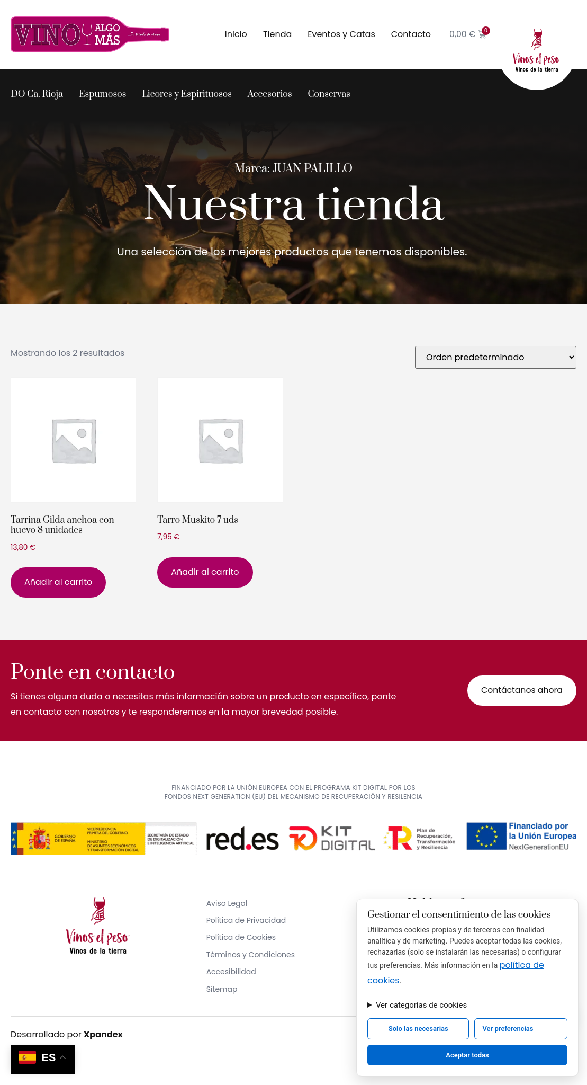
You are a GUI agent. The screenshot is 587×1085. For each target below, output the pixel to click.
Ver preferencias (507, 1029)
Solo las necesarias (418, 1029)
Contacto (410, 34)
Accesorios (270, 95)
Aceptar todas (467, 1055)
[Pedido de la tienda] (495, 357)
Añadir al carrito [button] (58, 582)
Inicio (235, 34)
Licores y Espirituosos (187, 95)
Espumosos (102, 95)
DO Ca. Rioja (37, 95)
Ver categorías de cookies (421, 1005)
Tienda (276, 34)
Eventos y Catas (340, 34)
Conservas (329, 95)
